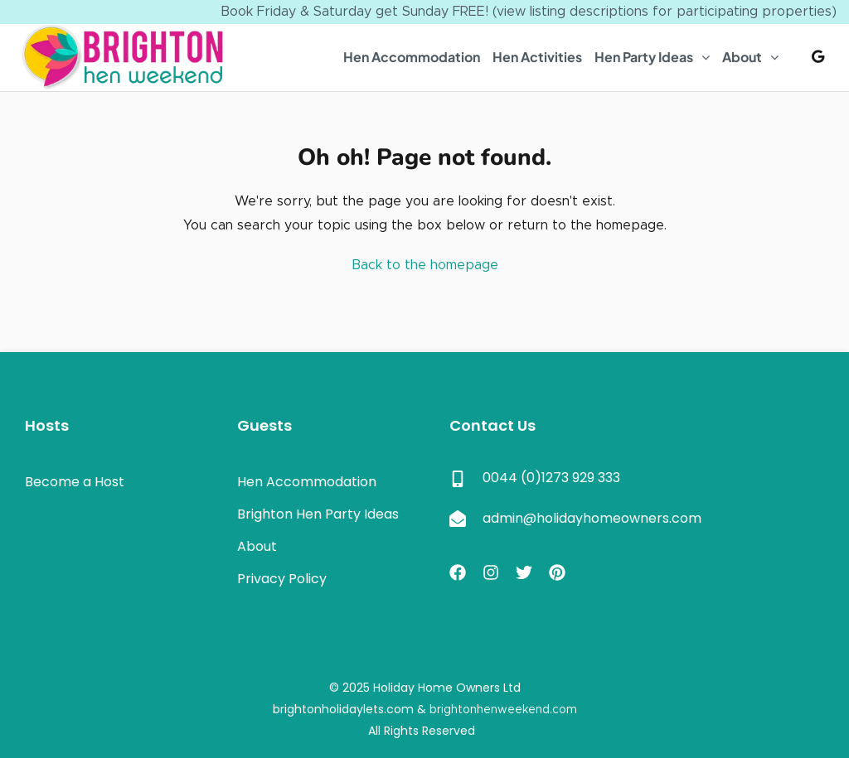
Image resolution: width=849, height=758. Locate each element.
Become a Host (74, 481)
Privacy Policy (282, 578)
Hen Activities (537, 56)
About (742, 56)
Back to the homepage (425, 265)
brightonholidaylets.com (343, 709)
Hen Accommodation (411, 56)
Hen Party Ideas (643, 56)
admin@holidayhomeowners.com (592, 518)
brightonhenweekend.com (503, 710)
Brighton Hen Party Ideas (318, 514)
